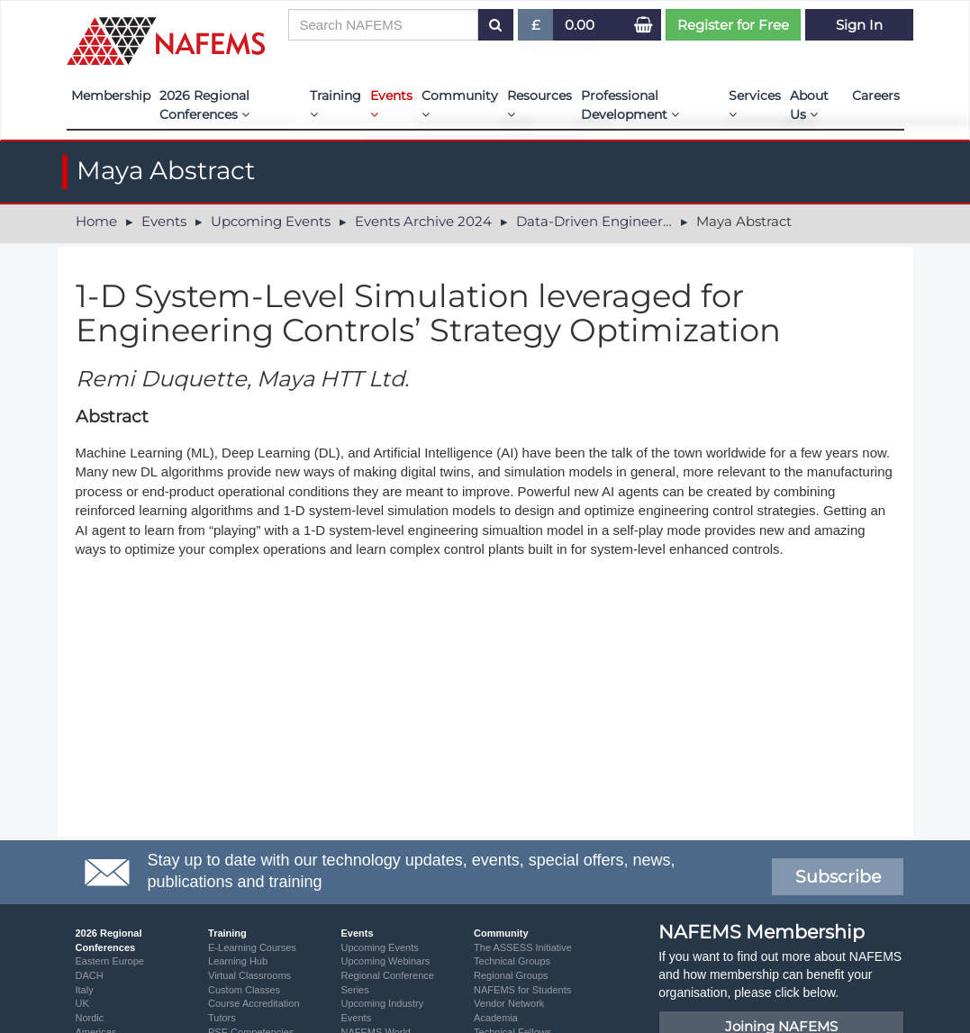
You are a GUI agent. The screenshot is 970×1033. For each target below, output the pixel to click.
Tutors (222, 1017)
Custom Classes (244, 989)
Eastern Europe (110, 961)
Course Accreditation (254, 1003)
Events (391, 104)
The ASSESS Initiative (523, 947)
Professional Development (630, 104)
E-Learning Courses (252, 947)
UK (82, 1003)
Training (335, 104)
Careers (876, 95)
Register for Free (733, 24)
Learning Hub (237, 961)
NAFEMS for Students (522, 989)
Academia (496, 1017)
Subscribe (838, 876)
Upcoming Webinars (386, 961)
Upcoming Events (271, 221)
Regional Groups (511, 975)
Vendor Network (509, 1003)
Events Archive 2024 (423, 221)
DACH (90, 975)
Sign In (859, 24)
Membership (110, 95)
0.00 (579, 24)
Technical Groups (512, 961)
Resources (539, 104)
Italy (85, 989)
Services (755, 104)
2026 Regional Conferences (204, 104)
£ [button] (536, 28)
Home (96, 221)
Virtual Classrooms (249, 975)
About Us (809, 104)
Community (460, 104)
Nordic (90, 1017)
